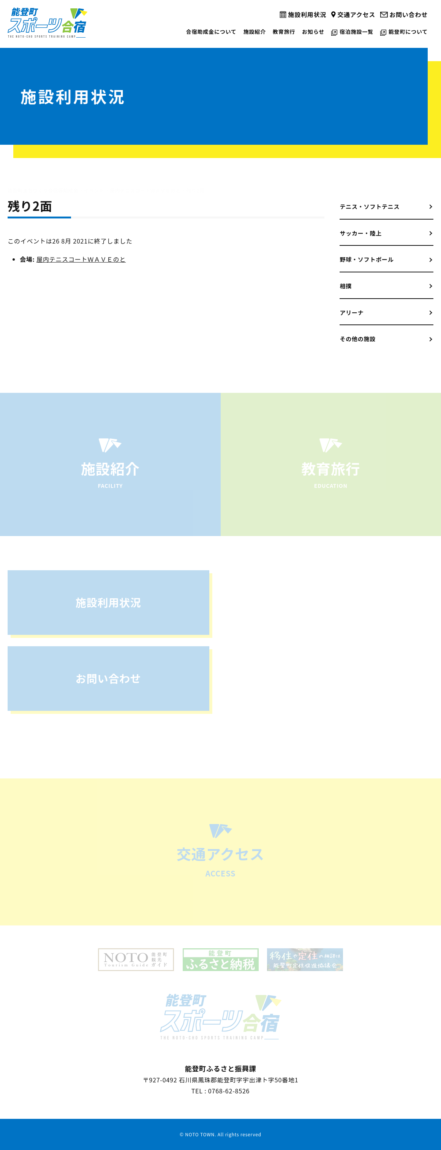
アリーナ (352, 312)
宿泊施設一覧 (356, 31)
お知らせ (313, 31)
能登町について (408, 31)
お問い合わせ (408, 14)
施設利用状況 (307, 14)
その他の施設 (358, 339)
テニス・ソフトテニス (370, 206)
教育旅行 (284, 31)
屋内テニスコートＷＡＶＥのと (81, 259)
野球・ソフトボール (367, 259)
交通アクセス (356, 14)
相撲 (346, 286)
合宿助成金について (211, 31)
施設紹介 (254, 31)
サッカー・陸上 (361, 233)
